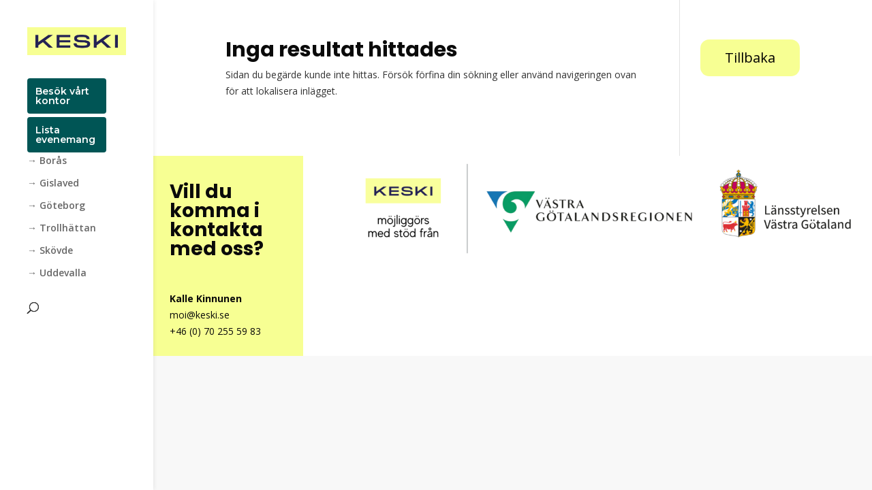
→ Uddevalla (57, 273)
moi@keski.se (200, 314)
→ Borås (47, 161)
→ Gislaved (53, 183)
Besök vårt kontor (62, 96)
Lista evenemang (65, 135)
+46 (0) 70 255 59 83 (215, 331)
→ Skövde (50, 251)
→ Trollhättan (61, 228)
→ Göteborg (56, 206)
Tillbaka (750, 57)
